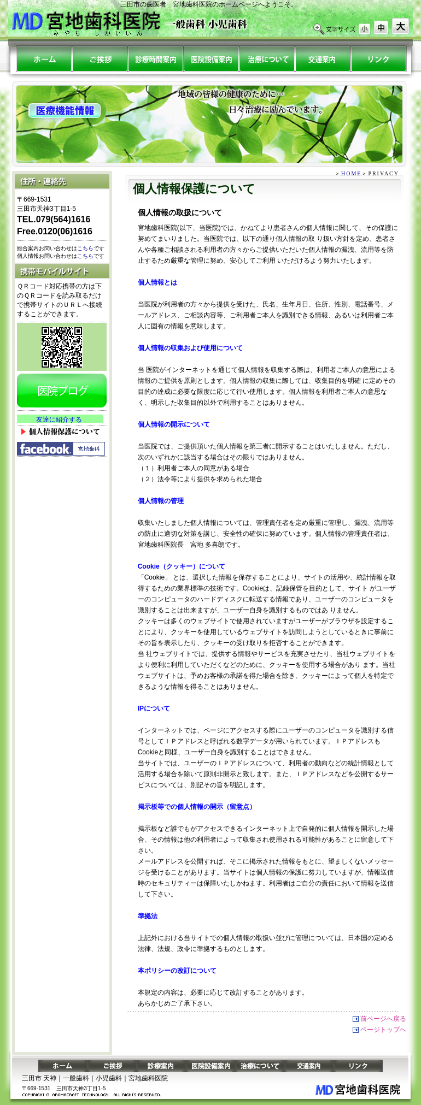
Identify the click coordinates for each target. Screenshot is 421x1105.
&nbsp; (60, 419)
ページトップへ (383, 1029)
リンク (378, 58)
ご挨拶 (112, 1066)
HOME (351, 173)
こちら (85, 248)
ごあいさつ (99, 58)
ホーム (44, 58)
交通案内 (322, 58)
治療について (267, 58)
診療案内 (155, 58)
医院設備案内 (211, 58)
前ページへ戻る (383, 1019)
